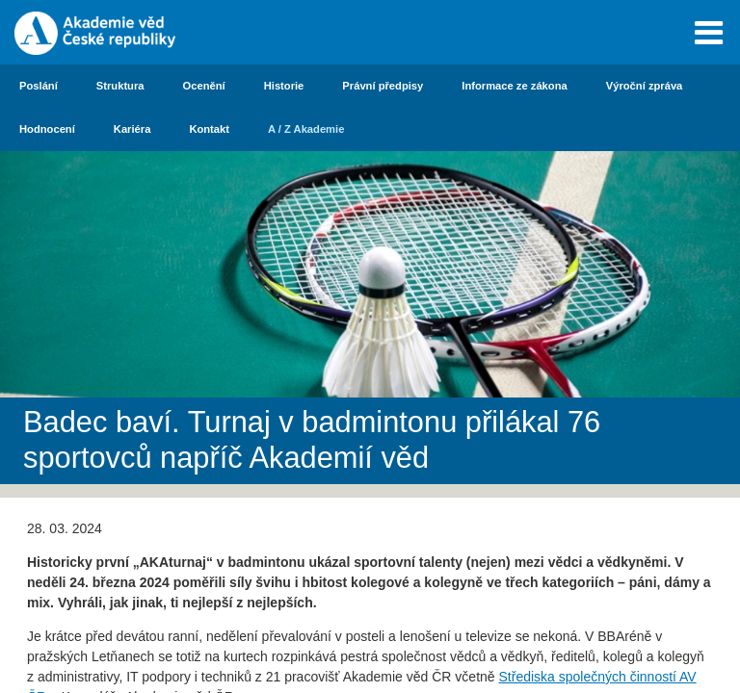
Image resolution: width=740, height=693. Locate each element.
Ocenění (204, 85)
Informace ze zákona (514, 85)
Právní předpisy (382, 85)
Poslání (38, 85)
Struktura (120, 85)
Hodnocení (47, 129)
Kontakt (209, 129)
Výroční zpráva (644, 85)
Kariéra (132, 129)
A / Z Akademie (306, 129)
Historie (284, 85)
